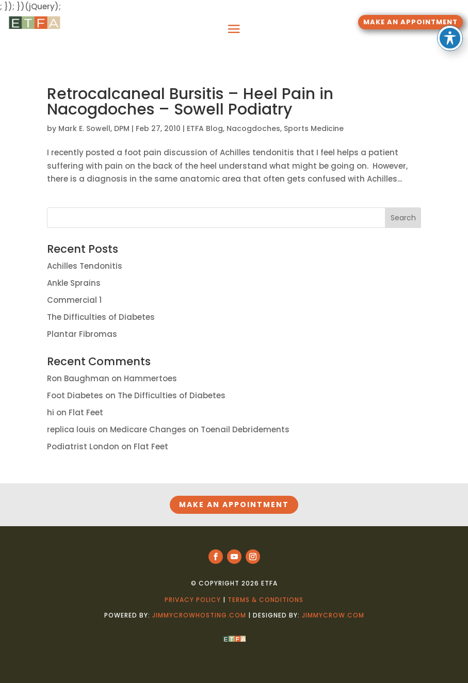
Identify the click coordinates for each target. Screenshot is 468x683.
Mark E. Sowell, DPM (94, 128)
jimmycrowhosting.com (199, 615)
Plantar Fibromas (82, 334)
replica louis (71, 429)
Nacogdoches (253, 128)
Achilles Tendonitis (84, 266)
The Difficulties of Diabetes (101, 317)
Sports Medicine (314, 128)
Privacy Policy (193, 599)
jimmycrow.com (333, 615)
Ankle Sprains (74, 283)
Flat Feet (86, 412)
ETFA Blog (205, 128)
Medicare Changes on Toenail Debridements (199, 429)
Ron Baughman (78, 378)
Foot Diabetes (75, 395)
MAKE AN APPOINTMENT (410, 22)
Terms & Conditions (265, 599)
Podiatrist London (83, 446)
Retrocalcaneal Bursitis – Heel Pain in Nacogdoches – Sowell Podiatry (190, 101)
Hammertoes (150, 378)
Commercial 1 (74, 300)
